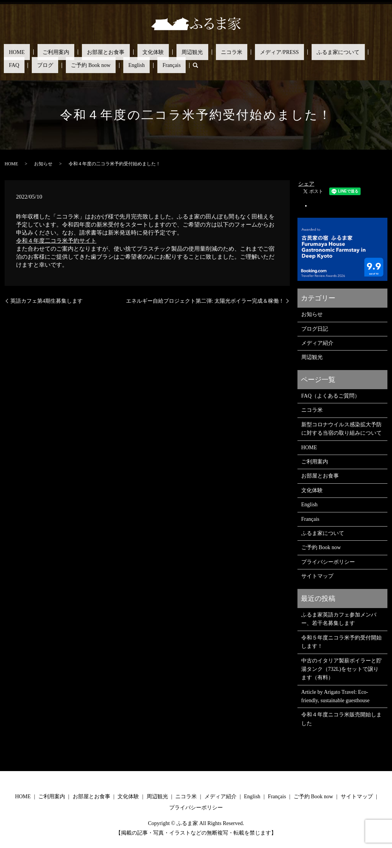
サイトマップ (317, 576)
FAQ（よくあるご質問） (330, 395)
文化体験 (117, 52)
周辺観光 (146, 52)
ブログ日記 (314, 328)
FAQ (295, 52)
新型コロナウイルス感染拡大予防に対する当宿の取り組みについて (341, 428)
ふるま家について (260, 52)
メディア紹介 (317, 343)
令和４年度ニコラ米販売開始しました (341, 718)
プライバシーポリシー (328, 561)
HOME (12, 52)
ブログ (315, 52)
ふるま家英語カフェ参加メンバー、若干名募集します (338, 619)
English (12, 65)
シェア (306, 183)
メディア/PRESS (212, 52)
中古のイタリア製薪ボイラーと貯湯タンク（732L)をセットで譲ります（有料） (341, 668)
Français (37, 65)
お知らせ (43, 163)
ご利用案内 (40, 52)
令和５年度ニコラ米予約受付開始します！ (341, 641)
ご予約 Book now (351, 52)
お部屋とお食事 (80, 52)
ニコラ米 (175, 52)
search (55, 65)
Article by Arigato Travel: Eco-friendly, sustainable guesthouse (335, 695)
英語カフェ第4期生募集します (46, 300)
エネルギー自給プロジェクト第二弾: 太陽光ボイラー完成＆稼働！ (205, 300)
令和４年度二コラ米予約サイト (56, 240)
